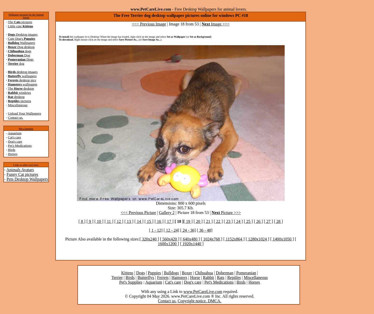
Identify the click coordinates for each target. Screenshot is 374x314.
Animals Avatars (20, 170)
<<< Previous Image (149, 24)
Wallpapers (21, 43)
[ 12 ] (118, 221)
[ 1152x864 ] (234, 239)
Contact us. (15, 117)
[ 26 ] (258, 221)
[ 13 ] (128, 221)
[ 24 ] (238, 221)
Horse (195, 277)
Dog (19, 55)
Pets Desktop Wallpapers (27, 179)
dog (16, 63)
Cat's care (14, 137)
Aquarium (15, 133)
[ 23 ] (228, 221)
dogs (19, 51)
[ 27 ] (268, 221)
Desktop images (23, 34)
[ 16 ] (159, 221)
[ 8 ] (81, 221)
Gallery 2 (167, 212)
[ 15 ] (148, 221)
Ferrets (163, 277)
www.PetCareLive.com (202, 291)
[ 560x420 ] (169, 239)
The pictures (20, 22)
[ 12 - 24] (171, 230)
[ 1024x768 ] (211, 239)
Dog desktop (21, 47)
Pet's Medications (20, 146)
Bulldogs (171, 273)
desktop (16, 97)
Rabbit (208, 277)
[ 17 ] (169, 221)
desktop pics (22, 80)
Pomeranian (246, 273)
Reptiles (234, 277)
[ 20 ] (198, 221)
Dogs (21, 59)
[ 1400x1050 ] (282, 239)
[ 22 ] (218, 221)
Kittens (127, 273)
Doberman (224, 273)
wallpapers (22, 76)
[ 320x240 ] (149, 239)
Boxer (187, 273)
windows (19, 93)
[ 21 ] (208, 221)
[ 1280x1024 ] (257, 239)
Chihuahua (204, 273)
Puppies (154, 273)
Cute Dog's (21, 39)
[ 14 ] (139, 221)
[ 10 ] (99, 221)
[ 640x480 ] (190, 239)
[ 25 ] (248, 221)
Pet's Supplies (26, 128)
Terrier (117, 277)
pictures (19, 101)
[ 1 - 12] (156, 230)
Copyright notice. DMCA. (199, 301)
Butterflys (145, 277)
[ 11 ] (108, 221)
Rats (220, 277)
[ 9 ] (90, 221)
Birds (11, 150)
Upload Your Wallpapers (24, 113)
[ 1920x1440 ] (192, 244)
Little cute (20, 26)
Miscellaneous (18, 105)
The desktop (21, 88)
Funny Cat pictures (22, 174)
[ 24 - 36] (188, 230)
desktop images (23, 72)
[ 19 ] (188, 221)
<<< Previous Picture (138, 212)
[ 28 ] (278, 221)
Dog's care (15, 141)
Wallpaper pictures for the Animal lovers (26, 16)
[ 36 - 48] (204, 230)
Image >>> (216, 24)
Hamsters (179, 277)
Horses (12, 154)
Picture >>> (226, 212)
